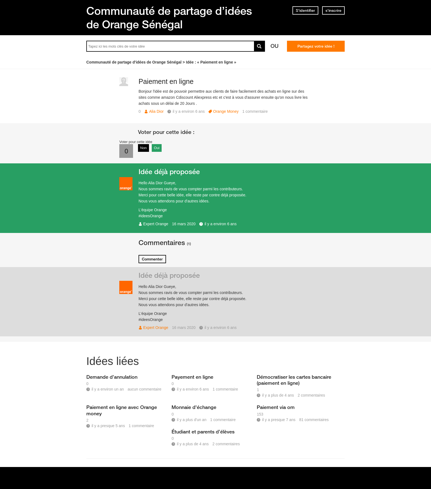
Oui (156, 148)
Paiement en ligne (166, 81)
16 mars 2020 (184, 224)
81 (313, 419)
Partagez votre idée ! (316, 46)
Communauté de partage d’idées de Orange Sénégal (169, 17)
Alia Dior (156, 111)
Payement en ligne (192, 377)
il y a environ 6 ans (221, 224)
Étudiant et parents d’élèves (203, 431)
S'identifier (305, 10)
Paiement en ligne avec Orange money (121, 410)
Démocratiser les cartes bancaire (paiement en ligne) (294, 380)
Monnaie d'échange (194, 407)
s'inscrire (333, 10)
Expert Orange (155, 224)
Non (143, 148)
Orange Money (226, 111)
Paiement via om (276, 407)
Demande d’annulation (111, 377)
